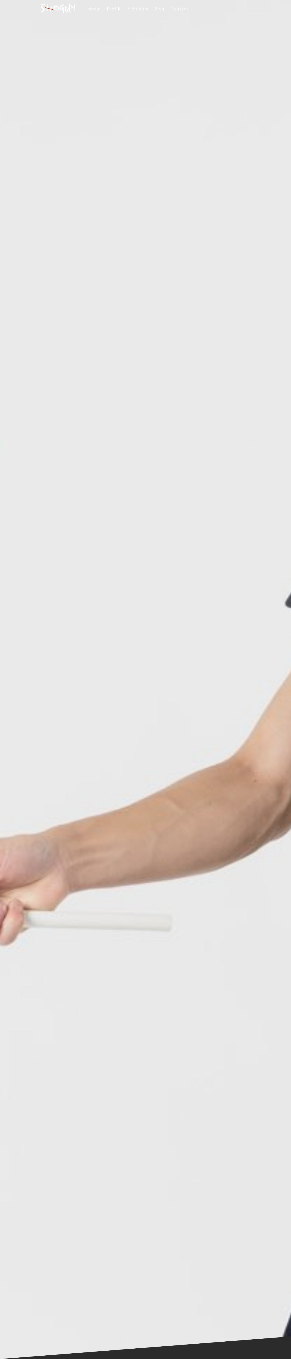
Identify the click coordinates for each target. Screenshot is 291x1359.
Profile (114, 9)
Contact (180, 9)
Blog (159, 9)
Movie (94, 9)
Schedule (138, 9)
